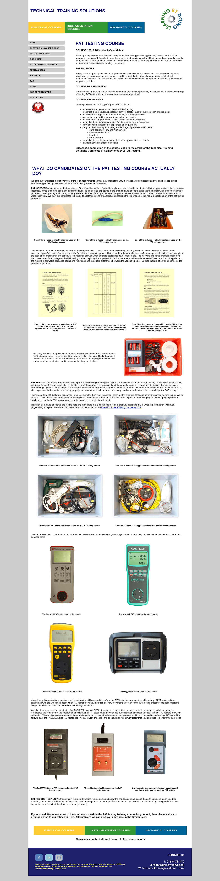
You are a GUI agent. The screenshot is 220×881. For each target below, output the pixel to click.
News (33, 87)
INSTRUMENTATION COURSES (79, 27)
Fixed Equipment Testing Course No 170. (121, 407)
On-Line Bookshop (40, 54)
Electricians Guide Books (44, 48)
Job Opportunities (40, 92)
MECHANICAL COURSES (126, 27)
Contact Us (36, 98)
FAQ (32, 81)
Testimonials (37, 70)
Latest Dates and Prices (43, 65)
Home (33, 43)
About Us (35, 76)
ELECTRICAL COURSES (46, 27)
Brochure (36, 59)
